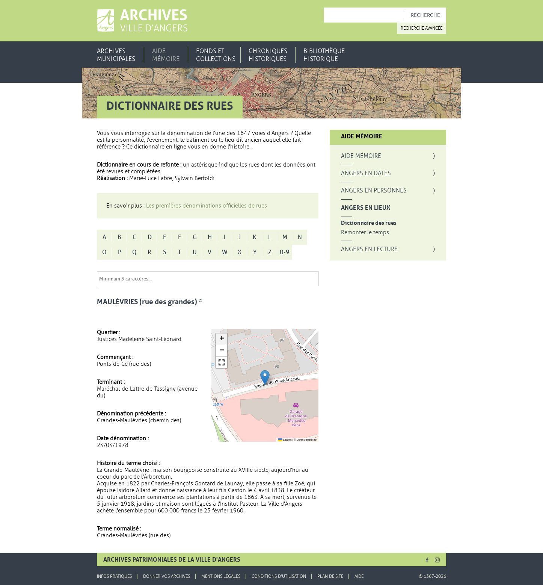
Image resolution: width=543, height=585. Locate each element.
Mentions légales (220, 576)
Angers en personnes (374, 191)
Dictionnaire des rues (369, 223)
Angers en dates (366, 173)
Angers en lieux (365, 208)
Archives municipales (116, 55)
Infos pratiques (114, 576)
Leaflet (285, 439)
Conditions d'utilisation (279, 576)
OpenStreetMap (307, 439)
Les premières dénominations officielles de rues (206, 205)
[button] (265, 377)
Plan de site (330, 576)
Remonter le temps (365, 232)
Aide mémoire (165, 55)
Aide (359, 576)
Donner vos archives (166, 576)
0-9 (285, 252)
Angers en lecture (369, 249)
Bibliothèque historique (324, 55)
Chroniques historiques (268, 55)
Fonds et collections (215, 55)
